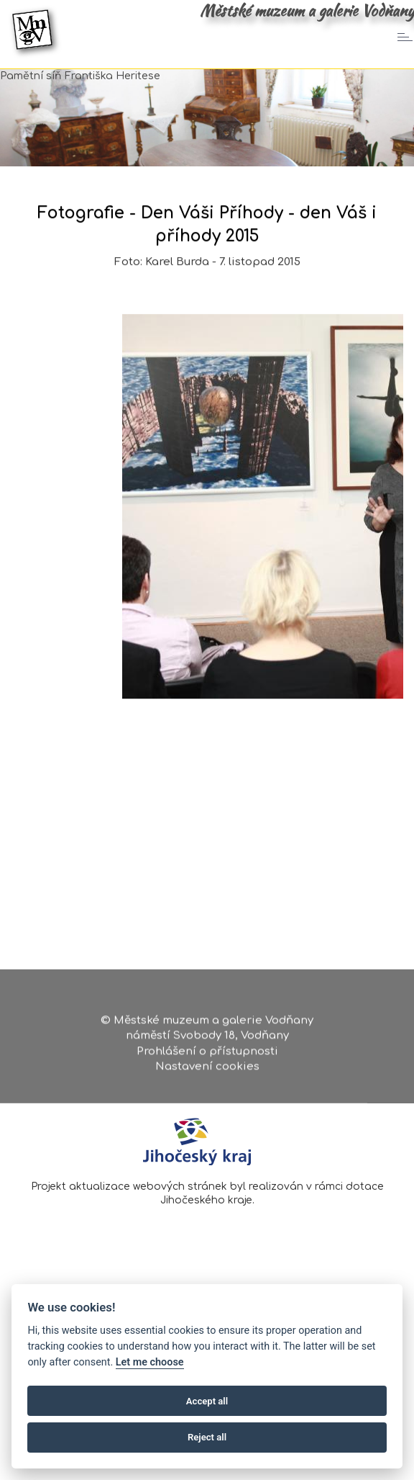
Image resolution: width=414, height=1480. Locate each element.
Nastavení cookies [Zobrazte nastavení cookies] (207, 1069)
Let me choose (150, 1362)
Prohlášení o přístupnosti (207, 1053)
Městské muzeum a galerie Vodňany (307, 11)
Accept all (207, 1401)
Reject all (207, 1437)
